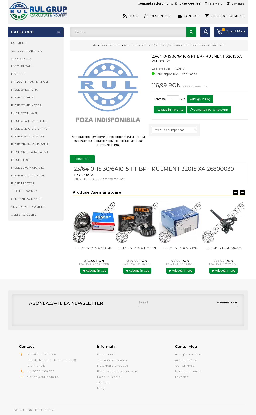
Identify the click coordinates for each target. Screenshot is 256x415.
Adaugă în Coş (200, 99)
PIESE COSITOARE (24, 113)
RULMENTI (19, 43)
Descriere (82, 159)
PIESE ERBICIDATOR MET (30, 128)
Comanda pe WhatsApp (209, 109)
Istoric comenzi (188, 371)
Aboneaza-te (227, 302)
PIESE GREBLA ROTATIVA (29, 152)
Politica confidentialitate (117, 371)
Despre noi (106, 354)
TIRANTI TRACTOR (24, 191)
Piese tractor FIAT (135, 45)
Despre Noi (158, 16)
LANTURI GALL (22, 66)
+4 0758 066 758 (41, 371)
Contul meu (184, 365)
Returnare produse (112, 365)
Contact (188, 16)
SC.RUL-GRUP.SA (28, 410)
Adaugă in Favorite (170, 109)
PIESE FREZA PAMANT (27, 136)
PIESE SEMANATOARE (27, 167)
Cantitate (160, 98)
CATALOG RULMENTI (225, 16)
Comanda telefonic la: (169, 3)
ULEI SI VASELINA (24, 214)
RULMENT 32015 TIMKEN (137, 248)
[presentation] (169, 314)
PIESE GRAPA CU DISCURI (30, 144)
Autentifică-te (186, 360)
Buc (183, 98)
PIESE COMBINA (23, 97)
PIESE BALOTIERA (24, 89)
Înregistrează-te (188, 354)
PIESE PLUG (20, 160)
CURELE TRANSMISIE (26, 50)
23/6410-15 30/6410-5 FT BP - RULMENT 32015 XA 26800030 (188, 45)
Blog (130, 16)
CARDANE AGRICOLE (26, 199)
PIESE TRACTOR (110, 45)
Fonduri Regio (109, 377)
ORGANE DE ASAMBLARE (30, 82)
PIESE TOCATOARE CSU (28, 175)
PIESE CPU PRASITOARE (29, 121)
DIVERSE (17, 74)
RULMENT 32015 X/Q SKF (94, 248)
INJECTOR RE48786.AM (223, 248)
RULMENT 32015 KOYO (180, 248)
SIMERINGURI (21, 58)
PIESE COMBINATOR (26, 105)
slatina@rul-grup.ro (43, 377)
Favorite (181, 377)
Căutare (191, 32)
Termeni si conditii (112, 360)
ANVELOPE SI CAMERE (28, 207)
